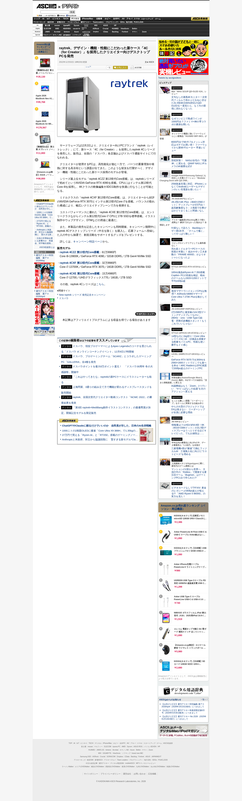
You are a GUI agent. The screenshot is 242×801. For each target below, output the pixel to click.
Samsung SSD (85, 756)
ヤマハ (134, 32)
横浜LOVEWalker (97, 766)
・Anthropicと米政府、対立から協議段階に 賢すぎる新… (44, 232)
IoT (48, 19)
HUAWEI (115, 29)
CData (105, 32)
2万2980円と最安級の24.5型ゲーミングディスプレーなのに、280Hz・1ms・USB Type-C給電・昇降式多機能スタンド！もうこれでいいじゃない (188, 318)
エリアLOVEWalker (82, 766)
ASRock (96, 29)
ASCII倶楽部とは (47, 247)
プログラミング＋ (136, 760)
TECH (65, 19)
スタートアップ (147, 19)
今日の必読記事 (91, 763)
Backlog (115, 32)
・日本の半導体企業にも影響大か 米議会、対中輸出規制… (44, 240)
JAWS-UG (100, 750)
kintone (67, 32)
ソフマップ (76, 35)
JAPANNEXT (67, 35)
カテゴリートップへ (145, 314)
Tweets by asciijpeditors (169, 78)
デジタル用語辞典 (117, 763)
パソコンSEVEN (86, 25)
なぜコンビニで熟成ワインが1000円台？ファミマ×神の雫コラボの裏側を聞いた (188, 121)
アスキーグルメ (73, 22)
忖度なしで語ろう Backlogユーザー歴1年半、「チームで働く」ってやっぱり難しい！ (188, 231)
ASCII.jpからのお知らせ (170, 699)
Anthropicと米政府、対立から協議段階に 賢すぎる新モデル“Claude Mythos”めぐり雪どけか (114, 439)
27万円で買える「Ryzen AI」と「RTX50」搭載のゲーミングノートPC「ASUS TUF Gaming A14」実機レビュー (125, 435)
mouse (57, 25)
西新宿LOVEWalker (113, 766)
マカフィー (47, 35)
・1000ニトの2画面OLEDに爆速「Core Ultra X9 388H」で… (44, 215)
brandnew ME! (86, 35)
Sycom (76, 25)
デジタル (68, 6)
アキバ (129, 19)
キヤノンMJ (57, 35)
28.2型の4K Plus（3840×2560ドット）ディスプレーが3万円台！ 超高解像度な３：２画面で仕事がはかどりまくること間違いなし (188, 206)
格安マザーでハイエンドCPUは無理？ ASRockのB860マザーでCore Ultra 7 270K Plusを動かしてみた (189, 295)
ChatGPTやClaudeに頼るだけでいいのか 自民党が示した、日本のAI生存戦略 (106, 425)
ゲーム (158, 19)
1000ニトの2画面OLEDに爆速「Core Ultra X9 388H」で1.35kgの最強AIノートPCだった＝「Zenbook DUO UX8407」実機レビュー (136, 430)
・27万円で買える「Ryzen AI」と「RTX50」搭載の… (44, 223)
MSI (95, 25)
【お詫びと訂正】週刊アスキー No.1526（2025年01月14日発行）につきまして (184, 717)
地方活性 (129, 22)
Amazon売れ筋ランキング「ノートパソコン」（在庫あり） (44, 48)
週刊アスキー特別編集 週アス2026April (44, 294)
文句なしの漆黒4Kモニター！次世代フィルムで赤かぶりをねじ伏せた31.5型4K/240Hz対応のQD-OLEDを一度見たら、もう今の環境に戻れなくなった (189, 103)
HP (115, 25)
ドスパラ (63, 298)
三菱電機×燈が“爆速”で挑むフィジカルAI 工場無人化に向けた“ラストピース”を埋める (189, 451)
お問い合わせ (140, 774)
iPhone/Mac (87, 19)
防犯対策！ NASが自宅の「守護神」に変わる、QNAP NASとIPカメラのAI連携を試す (189, 163)
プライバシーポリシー (111, 774)
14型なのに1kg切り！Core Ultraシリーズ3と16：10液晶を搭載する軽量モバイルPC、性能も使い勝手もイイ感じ (188, 340)
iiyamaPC (66, 25)
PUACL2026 (138, 22)
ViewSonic (125, 29)
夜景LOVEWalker (128, 766)
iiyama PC (116, 746)
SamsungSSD (84, 28)
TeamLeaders (98, 22)
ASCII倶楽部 (200, 19)
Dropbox (96, 32)
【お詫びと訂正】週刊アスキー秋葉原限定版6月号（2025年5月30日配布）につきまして (183, 711)
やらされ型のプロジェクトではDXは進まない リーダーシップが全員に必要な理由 (188, 409)
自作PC (116, 19)
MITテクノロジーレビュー (146, 763)
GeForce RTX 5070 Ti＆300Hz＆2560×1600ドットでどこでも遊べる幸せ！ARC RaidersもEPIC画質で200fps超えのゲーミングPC (189, 364)
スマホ (137, 19)
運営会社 (127, 774)
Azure (76, 32)
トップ (37, 19)
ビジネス (56, 19)
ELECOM (47, 29)
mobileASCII (130, 763)
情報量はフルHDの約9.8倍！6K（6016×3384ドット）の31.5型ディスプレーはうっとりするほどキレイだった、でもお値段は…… (188, 429)
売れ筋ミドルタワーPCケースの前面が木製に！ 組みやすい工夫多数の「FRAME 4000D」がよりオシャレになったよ (189, 253)
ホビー (108, 19)
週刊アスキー (86, 22)
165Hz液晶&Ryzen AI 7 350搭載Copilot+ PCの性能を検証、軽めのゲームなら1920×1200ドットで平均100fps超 (189, 276)
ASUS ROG (66, 29)
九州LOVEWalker (142, 766)
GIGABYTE (76, 29)
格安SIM (50, 22)
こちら (100, 284)
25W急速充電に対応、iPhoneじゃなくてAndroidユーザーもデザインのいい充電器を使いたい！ (189, 186)
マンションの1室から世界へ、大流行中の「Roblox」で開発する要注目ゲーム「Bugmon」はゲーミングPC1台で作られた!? (189, 473)
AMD (57, 29)
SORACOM (111, 756)
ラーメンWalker (68, 766)
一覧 (109, 68)
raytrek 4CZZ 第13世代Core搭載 (79, 252)
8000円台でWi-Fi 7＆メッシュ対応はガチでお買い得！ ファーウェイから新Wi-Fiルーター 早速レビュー (189, 146)
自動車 (99, 19)
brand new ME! (137, 753)
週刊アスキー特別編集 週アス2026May (44, 258)
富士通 (47, 25)
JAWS (47, 32)
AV (123, 19)
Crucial (105, 29)
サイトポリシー (91, 774)
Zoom (144, 32)
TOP (70, 743)
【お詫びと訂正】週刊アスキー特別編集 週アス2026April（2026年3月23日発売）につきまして (183, 705)
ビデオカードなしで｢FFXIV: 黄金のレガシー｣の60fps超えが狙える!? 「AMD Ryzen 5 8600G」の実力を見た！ (188, 492)
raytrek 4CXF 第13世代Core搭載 (79, 262)
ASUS (105, 25)
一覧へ (203, 699)
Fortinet (125, 32)
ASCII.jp (46, 6)
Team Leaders (122, 760)
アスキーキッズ (39, 22)
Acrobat (57, 32)
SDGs (122, 22)
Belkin (134, 29)
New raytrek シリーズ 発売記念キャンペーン (82, 294)
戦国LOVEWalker (173, 766)
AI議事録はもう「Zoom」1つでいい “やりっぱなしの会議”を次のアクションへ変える (189, 388)
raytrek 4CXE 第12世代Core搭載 (80, 273)
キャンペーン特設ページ (88, 241)
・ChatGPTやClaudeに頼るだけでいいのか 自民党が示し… (44, 206)
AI (43, 19)
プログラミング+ (112, 22)
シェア (88, 67)
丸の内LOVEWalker (158, 766)
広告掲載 (152, 774)
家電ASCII (61, 22)
